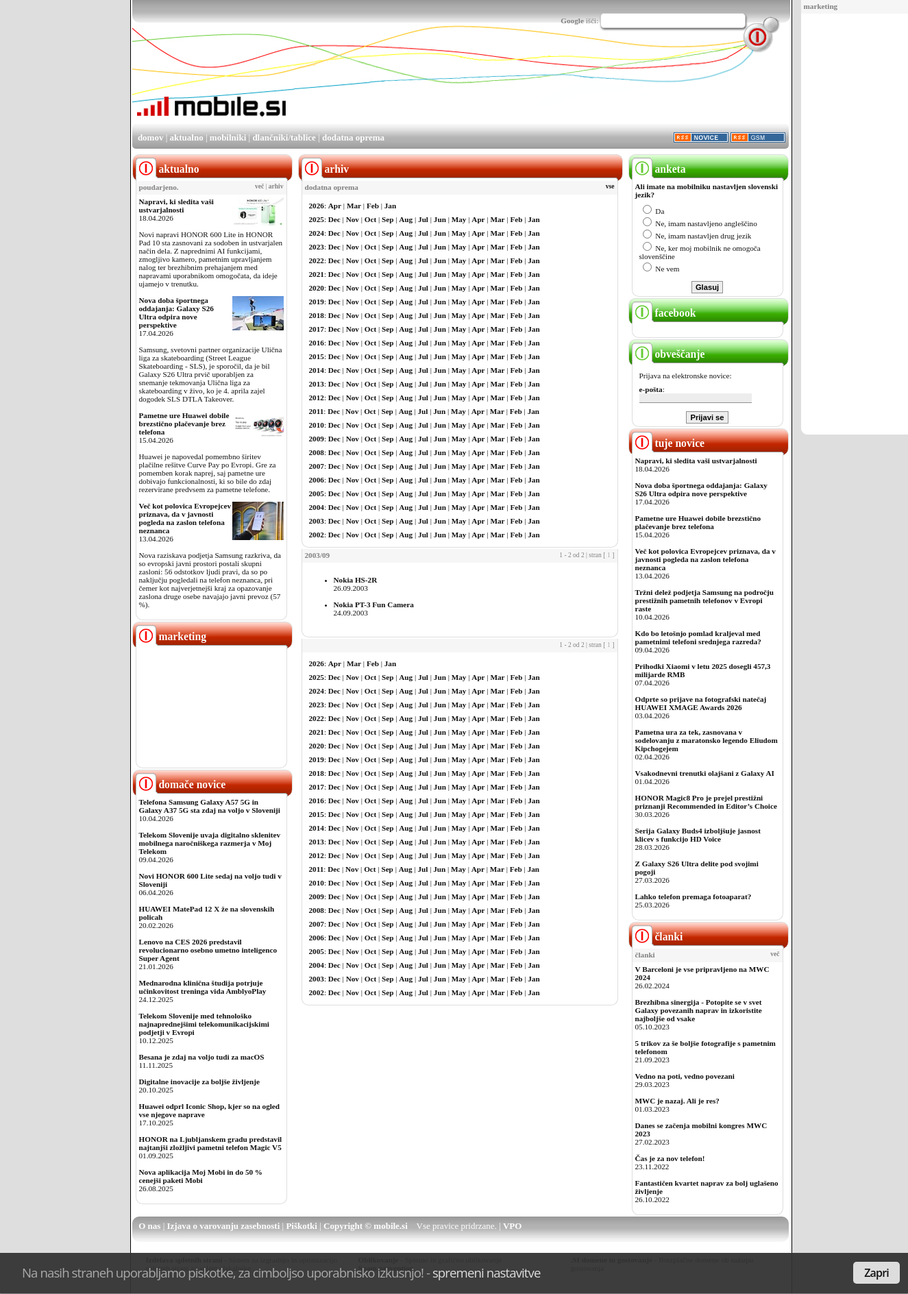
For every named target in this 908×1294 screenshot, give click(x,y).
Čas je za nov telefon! (670, 1158)
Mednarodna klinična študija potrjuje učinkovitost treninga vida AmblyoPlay (203, 987)
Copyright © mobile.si (365, 1226)
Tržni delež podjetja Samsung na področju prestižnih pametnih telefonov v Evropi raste (704, 600)
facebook (664, 313)
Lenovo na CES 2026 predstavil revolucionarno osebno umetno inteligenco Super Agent (208, 950)
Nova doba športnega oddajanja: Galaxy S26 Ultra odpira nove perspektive (176, 312)
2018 (316, 315)
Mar (354, 206)
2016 (316, 343)
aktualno (187, 137)
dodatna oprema (353, 137)
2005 (316, 493)
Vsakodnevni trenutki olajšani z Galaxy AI (704, 773)
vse (610, 186)
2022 (316, 260)
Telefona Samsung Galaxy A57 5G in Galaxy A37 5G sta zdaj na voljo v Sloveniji (209, 806)
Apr (334, 206)
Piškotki (301, 1226)
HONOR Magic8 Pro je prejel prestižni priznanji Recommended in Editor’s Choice (706, 802)
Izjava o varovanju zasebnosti (223, 1226)
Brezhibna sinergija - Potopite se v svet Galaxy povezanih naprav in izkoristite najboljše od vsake (698, 1010)
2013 (316, 384)
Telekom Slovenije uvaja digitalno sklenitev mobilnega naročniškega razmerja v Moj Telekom (210, 843)
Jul (423, 219)
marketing (821, 6)
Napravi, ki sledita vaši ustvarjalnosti (176, 205)
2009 (316, 439)
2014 (316, 370)
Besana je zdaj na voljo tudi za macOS (202, 1057)
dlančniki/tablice (283, 137)
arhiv (276, 186)
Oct (370, 219)
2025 (316, 219)
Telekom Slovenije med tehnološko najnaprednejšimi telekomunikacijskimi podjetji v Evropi (204, 1024)
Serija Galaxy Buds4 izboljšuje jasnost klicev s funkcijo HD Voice (698, 835)
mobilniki (228, 137)
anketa (659, 169)
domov (151, 137)
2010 (316, 425)
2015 (316, 356)
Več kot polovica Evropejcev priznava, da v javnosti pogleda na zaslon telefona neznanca (185, 518)
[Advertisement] (850, 224)
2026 (316, 206)
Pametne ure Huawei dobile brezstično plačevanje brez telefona (184, 423)
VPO (512, 1226)
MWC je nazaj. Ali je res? (677, 1101)
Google (572, 20)
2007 (316, 466)
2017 (316, 329)
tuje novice (668, 443)
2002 (316, 534)
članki (657, 936)
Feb (373, 206)
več (259, 186)
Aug (406, 219)
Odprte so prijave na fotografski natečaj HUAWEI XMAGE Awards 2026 (701, 703)
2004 (316, 507)
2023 (316, 247)
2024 (316, 233)
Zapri (876, 1272)
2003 (316, 521)
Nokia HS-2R (356, 580)
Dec (334, 219)
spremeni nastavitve (486, 1272)
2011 (316, 411)
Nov (352, 219)
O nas (149, 1226)
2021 (316, 274)
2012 (316, 397)
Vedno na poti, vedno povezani (685, 1076)
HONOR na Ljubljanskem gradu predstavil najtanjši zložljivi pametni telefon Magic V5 (210, 1143)
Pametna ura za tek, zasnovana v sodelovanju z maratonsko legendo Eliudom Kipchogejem (706, 740)
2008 (316, 452)
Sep (387, 219)
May (459, 219)
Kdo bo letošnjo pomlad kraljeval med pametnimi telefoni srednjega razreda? (698, 637)
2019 (316, 301)
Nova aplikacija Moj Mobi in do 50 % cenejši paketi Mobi (201, 1176)
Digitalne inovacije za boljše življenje (199, 1081)
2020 (316, 288)
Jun (440, 219)
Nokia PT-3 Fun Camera (374, 604)
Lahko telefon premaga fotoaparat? (693, 896)
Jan (390, 206)
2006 (316, 480)
